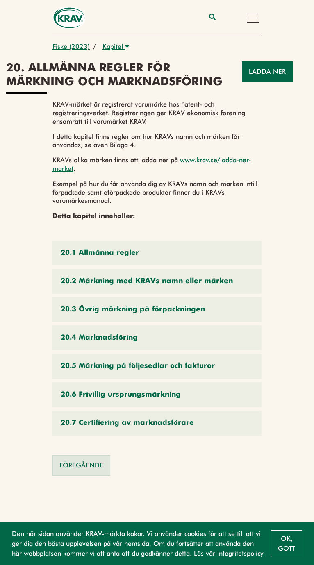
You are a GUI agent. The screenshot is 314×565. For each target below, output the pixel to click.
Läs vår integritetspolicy (229, 553)
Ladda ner (267, 71)
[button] (157, 253)
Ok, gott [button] (286, 543)
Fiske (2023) (71, 46)
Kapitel (115, 46)
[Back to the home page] (69, 18)
